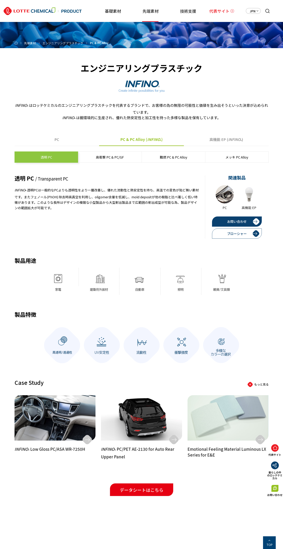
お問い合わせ (237, 221)
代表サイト (219, 11)
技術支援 (182, 11)
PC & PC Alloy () (141, 139)
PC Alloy (236, 157)
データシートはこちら (141, 490)
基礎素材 (101, 11)
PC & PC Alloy (173, 157)
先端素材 (141, 11)
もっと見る (261, 384)
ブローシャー (237, 233)
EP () (226, 139)
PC (56, 139)
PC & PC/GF (110, 157)
